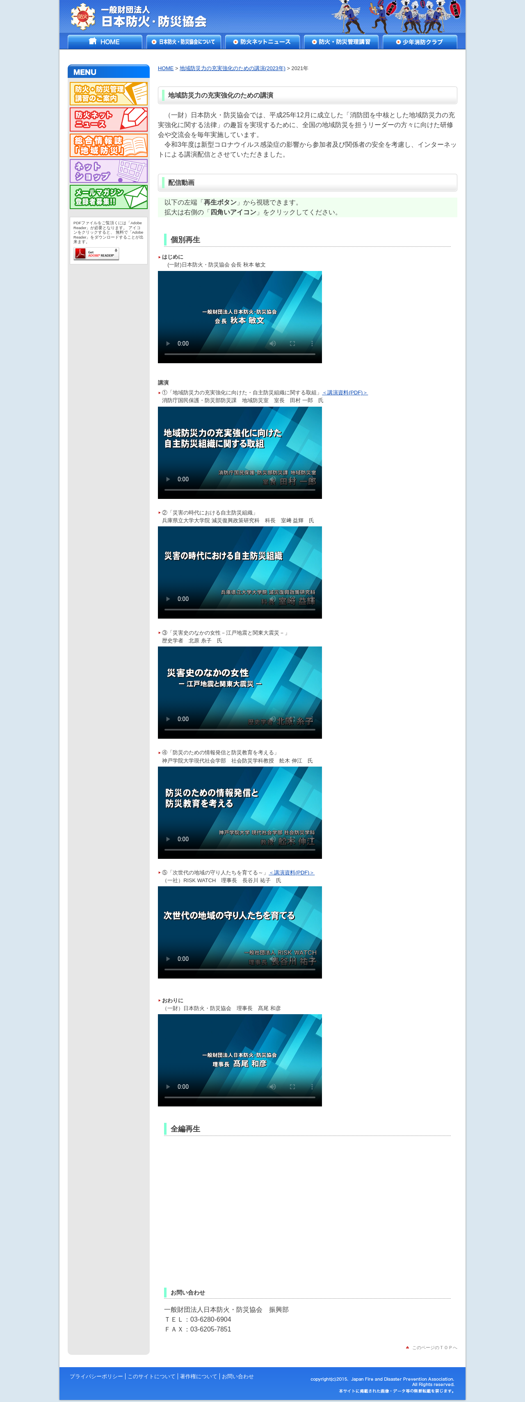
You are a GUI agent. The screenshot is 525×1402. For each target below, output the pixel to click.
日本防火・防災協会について (183, 42)
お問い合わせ (238, 1376)
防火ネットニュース (262, 42)
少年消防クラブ (420, 42)
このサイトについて (152, 1376)
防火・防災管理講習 (341, 42)
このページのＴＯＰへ (434, 1347)
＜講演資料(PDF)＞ (345, 392)
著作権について (198, 1376)
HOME (105, 42)
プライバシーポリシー (96, 1376)
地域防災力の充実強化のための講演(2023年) (232, 68)
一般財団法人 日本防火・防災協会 (144, 16)
